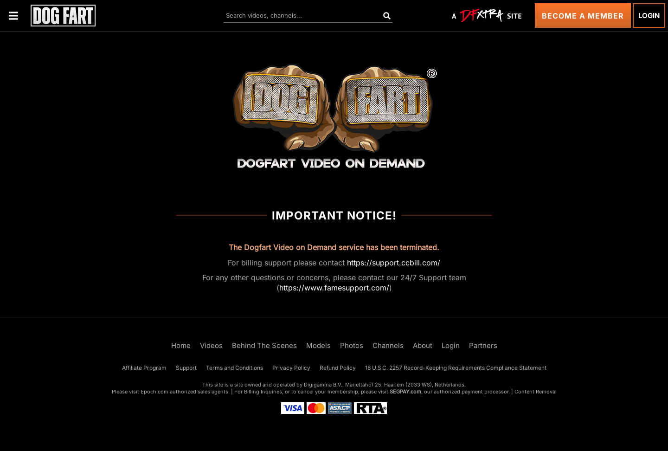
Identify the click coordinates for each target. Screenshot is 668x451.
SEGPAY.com (405, 391)
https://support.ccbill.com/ (393, 262)
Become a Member (583, 15)
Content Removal (535, 391)
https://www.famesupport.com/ (334, 287)
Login (649, 15)
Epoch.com (154, 391)
